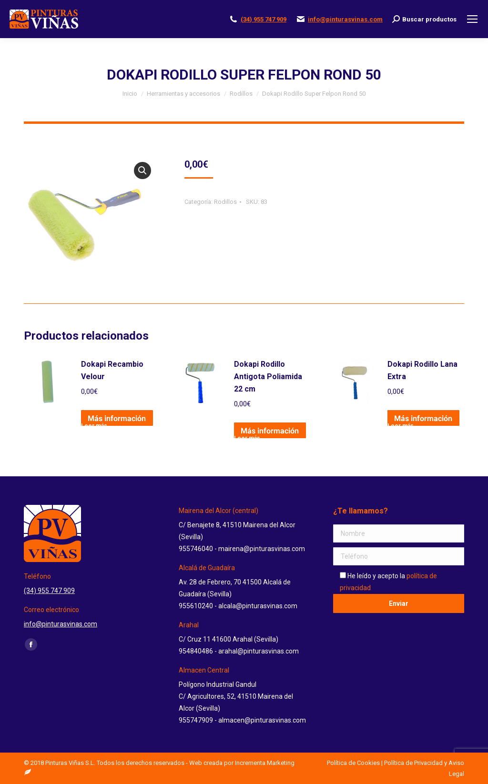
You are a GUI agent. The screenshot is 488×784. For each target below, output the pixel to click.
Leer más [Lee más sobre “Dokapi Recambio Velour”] (94, 424)
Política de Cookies (353, 762)
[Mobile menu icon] (472, 19)
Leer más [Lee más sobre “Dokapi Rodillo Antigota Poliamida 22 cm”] (247, 437)
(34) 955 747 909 (263, 19)
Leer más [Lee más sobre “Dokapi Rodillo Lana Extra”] (400, 424)
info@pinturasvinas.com (345, 19)
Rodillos (225, 201)
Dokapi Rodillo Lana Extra (422, 370)
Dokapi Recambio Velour (112, 370)
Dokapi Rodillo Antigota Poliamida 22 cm (268, 376)
